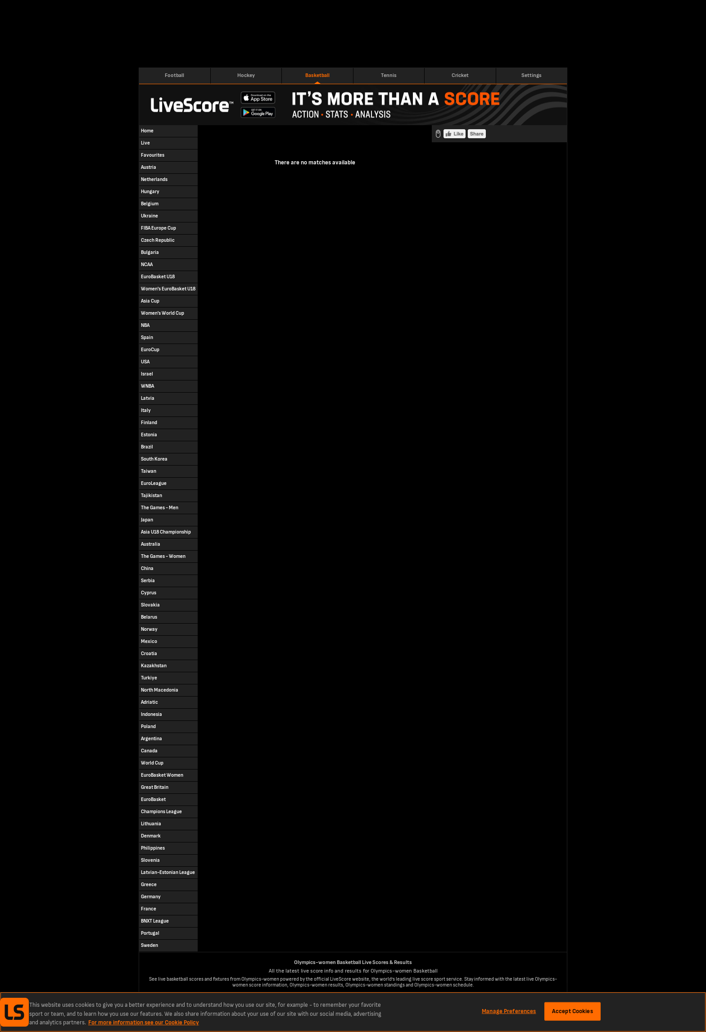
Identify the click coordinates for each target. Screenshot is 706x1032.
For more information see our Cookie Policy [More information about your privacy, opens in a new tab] (143, 1022)
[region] (353, 1012)
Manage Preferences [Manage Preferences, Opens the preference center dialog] (509, 1010)
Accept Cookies (572, 1010)
